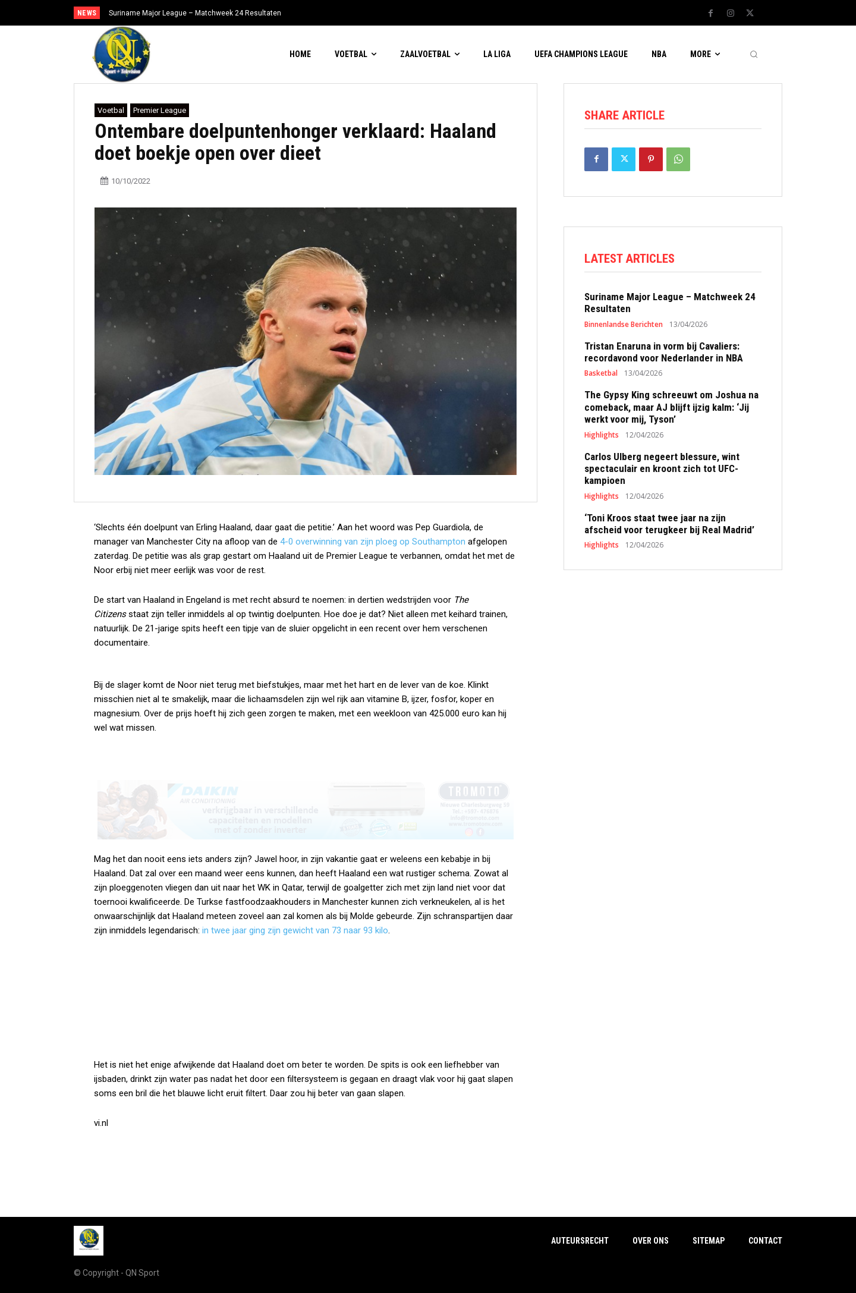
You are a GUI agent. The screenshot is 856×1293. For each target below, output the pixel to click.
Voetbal (111, 110)
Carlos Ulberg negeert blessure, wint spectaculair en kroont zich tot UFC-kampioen (661, 469)
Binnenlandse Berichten (623, 324)
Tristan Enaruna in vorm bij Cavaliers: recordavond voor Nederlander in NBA (663, 352)
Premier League (159, 110)
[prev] (448, 12)
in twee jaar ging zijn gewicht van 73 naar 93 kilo (295, 930)
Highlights (601, 435)
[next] (467, 12)
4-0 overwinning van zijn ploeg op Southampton (372, 541)
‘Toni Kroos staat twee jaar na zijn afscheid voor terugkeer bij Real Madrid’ (669, 524)
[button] (754, 55)
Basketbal (601, 373)
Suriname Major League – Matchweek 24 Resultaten (195, 13)
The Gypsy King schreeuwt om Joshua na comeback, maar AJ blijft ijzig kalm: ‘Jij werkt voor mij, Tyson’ (671, 407)
